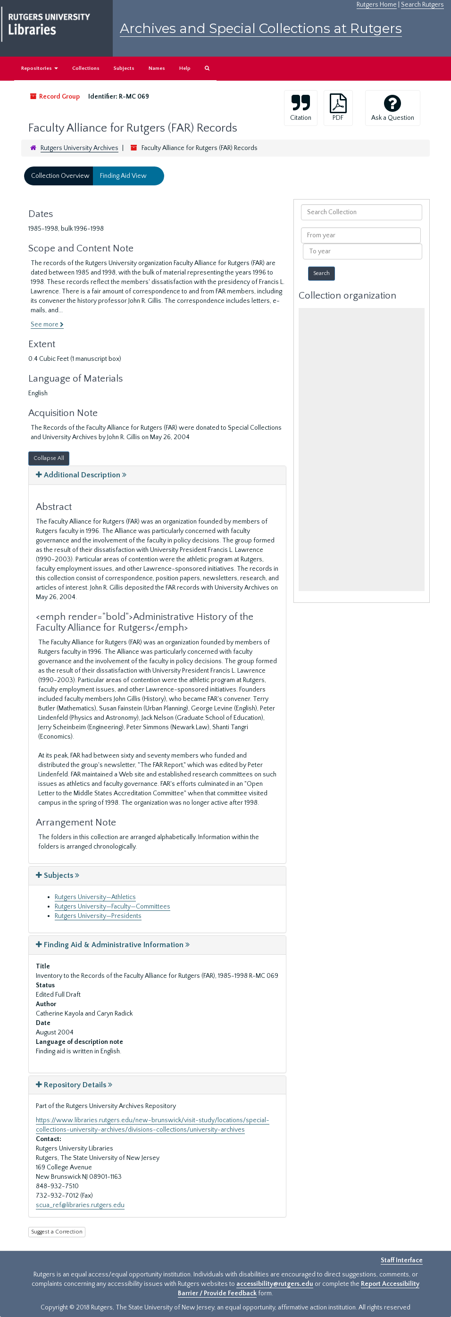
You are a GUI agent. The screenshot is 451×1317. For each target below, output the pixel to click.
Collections (86, 68)
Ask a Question (392, 107)
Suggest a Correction (57, 1232)
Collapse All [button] (48, 458)
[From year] (360, 235)
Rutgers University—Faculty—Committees (112, 906)
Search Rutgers (422, 4)
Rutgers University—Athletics (95, 897)
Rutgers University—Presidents (98, 916)
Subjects (124, 68)
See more (47, 324)
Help (185, 68)
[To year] (362, 251)
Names (157, 68)
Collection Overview (60, 176)
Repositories (39, 68)
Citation (300, 107)
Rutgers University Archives (79, 148)
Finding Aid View (123, 176)
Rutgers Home (377, 4)
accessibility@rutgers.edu (274, 1284)
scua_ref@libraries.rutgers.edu (80, 1205)
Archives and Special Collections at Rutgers (261, 28)
